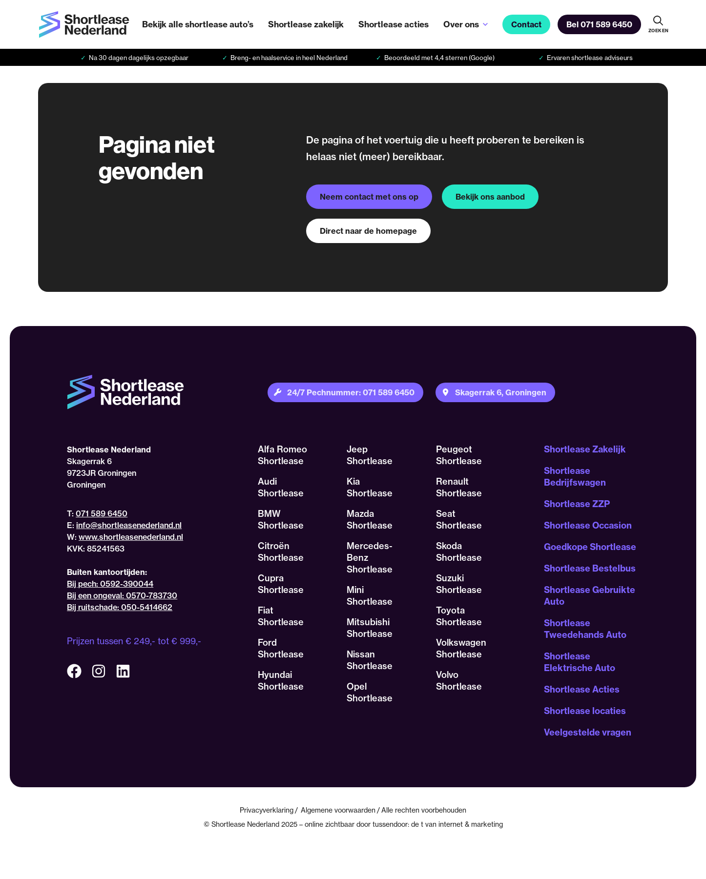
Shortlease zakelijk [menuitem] (306, 24)
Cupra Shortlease (281, 583)
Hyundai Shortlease (281, 680)
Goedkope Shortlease (590, 546)
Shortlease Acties (582, 689)
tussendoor (390, 824)
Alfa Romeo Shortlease (282, 455)
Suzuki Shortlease (459, 583)
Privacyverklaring (266, 810)
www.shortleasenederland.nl (131, 537)
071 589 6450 (101, 513)
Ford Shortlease (281, 648)
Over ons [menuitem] (461, 24)
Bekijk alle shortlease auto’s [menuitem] (197, 24)
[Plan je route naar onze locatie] (495, 392)
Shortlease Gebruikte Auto (589, 595)
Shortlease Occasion (588, 525)
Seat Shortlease (459, 519)
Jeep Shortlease (370, 455)
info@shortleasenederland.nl (129, 525)
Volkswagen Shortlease (461, 648)
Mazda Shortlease (370, 519)
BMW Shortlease (281, 519)
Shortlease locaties (585, 710)
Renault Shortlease (459, 487)
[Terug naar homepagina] (84, 24)
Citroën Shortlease (281, 551)
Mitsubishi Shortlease (370, 627)
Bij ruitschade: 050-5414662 (119, 607)
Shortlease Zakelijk (585, 449)
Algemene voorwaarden (338, 810)
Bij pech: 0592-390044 (110, 584)
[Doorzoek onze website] (658, 24)
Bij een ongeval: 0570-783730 (122, 595)
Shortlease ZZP (577, 504)
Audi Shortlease (281, 487)
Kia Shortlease (370, 487)
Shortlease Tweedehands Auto (585, 628)
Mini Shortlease (370, 595)
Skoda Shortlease (459, 551)
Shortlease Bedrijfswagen (575, 476)
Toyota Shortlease (459, 616)
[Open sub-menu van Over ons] (485, 24)
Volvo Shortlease (459, 680)
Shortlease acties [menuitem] (393, 24)
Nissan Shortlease (370, 660)
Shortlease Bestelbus (590, 568)
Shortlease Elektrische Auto (579, 662)
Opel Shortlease (370, 692)
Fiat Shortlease (281, 616)
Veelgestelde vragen (587, 732)
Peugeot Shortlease (459, 455)
